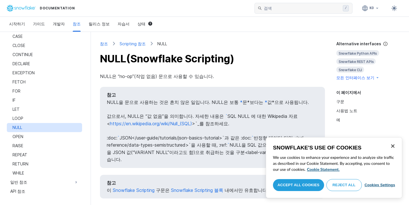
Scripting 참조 (133, 43)
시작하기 (17, 23)
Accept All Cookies (298, 185)
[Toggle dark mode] (394, 8)
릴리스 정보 (99, 23)
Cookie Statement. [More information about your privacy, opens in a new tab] (323, 169)
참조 (77, 23)
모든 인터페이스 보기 (357, 77)
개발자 (59, 23)
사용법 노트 (346, 110)
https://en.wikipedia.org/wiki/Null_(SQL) (151, 123)
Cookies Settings (379, 185)
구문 (340, 101)
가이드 (39, 23)
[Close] (393, 146)
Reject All (344, 185)
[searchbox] (302, 8)
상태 (144, 23)
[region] (334, 167)
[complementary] (368, 61)
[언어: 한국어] (370, 8)
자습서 (124, 23)
